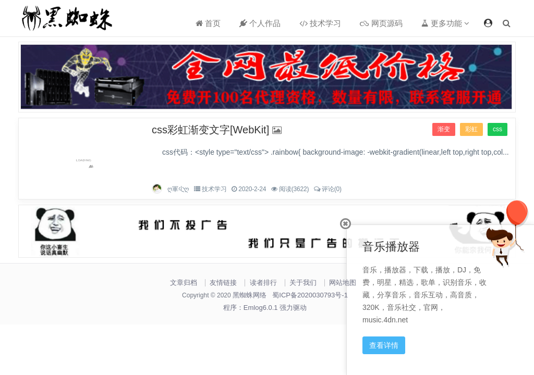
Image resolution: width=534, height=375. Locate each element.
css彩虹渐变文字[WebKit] (210, 129)
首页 (208, 23)
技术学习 (320, 23)
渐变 (444, 129)
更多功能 (445, 23)
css (497, 129)
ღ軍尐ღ (178, 189)
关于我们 (303, 282)
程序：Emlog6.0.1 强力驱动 (265, 307)
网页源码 (381, 23)
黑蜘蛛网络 (249, 295)
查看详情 (383, 345)
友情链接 (223, 282)
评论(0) (332, 189)
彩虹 (471, 129)
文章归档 (183, 282)
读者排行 (263, 282)
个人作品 (260, 23)
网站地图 (342, 282)
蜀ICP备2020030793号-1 (310, 295)
